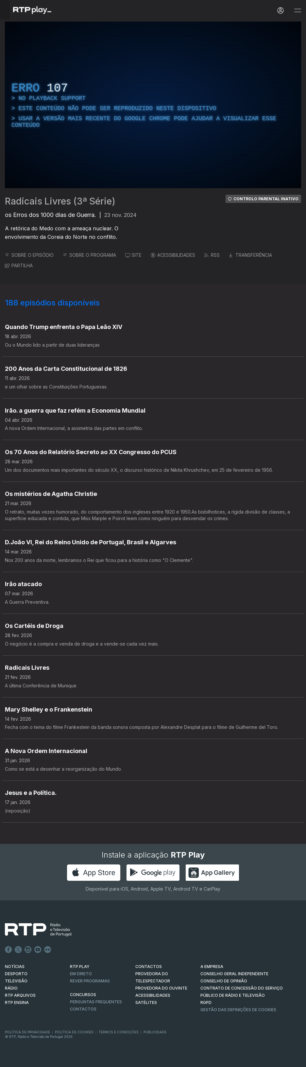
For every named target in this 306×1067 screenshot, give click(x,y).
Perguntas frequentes (96, 1001)
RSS (212, 255)
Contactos (83, 1009)
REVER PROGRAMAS (90, 980)
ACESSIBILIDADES (173, 255)
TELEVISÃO (16, 980)
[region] (153, 105)
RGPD (206, 1002)
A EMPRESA (211, 966)
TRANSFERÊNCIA (250, 255)
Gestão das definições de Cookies (238, 1009)
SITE (133, 255)
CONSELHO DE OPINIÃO (223, 980)
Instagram (28, 949)
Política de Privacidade (27, 1032)
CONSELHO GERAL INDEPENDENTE (234, 973)
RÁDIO (11, 988)
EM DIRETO (81, 973)
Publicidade (155, 1032)
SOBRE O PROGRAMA (89, 255)
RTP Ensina (17, 1002)
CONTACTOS (148, 966)
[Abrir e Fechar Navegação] (297, 10)
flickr (47, 949)
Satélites (146, 1002)
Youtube (38, 949)
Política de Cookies (74, 1032)
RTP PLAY (80, 966)
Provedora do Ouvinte (161, 988)
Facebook (8, 949)
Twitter (18, 949)
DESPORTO (16, 973)
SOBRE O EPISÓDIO (29, 255)
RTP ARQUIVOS (20, 995)
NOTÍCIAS (15, 966)
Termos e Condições (118, 1032)
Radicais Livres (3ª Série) (60, 201)
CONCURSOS (83, 994)
